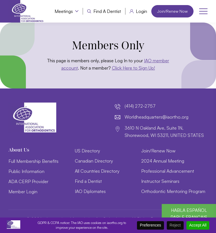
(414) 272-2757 (140, 106)
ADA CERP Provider (28, 181)
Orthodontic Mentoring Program (173, 191)
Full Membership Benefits (33, 161)
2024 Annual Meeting (162, 161)
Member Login (22, 191)
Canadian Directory (94, 161)
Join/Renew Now (172, 11)
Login (141, 11)
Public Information (26, 171)
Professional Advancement (167, 171)
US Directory (87, 151)
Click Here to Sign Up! (133, 68)
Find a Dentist (107, 11)
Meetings (64, 11)
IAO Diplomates (90, 191)
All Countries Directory (97, 171)
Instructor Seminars (160, 181)
